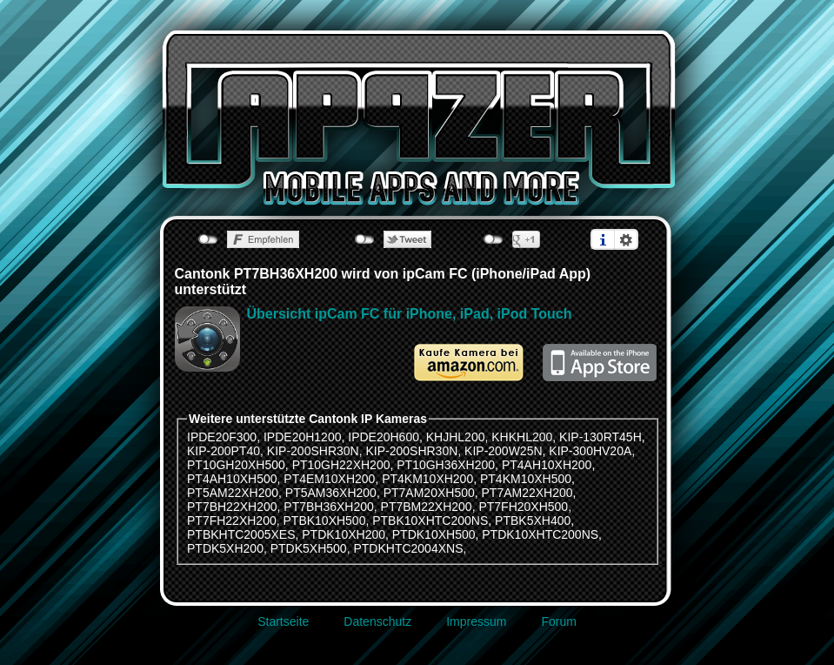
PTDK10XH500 (434, 534)
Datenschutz (377, 621)
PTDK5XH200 (225, 548)
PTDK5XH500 (308, 548)
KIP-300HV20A (590, 451)
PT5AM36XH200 (331, 493)
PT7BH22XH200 (232, 507)
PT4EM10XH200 (329, 479)
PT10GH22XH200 (341, 465)
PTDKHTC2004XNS (408, 548)
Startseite (283, 621)
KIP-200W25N (503, 451)
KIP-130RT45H (600, 437)
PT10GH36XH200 (446, 465)
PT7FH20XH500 (523, 507)
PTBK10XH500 (325, 520)
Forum (558, 621)
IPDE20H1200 (303, 437)
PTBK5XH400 (532, 520)
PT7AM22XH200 (527, 493)
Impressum (476, 621)
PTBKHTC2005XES (241, 534)
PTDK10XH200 (343, 534)
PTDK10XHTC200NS (540, 534)
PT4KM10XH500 (525, 479)
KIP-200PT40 (223, 451)
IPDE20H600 (383, 437)
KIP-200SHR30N (313, 451)
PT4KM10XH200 (427, 479)
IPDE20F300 (222, 437)
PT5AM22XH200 (232, 493)
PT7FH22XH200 (232, 520)
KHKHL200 (521, 437)
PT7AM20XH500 (429, 493)
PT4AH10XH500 (232, 479)
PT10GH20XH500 (236, 465)
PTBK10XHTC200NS (430, 520)
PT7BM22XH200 (426, 507)
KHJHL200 (455, 437)
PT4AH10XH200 (547, 465)
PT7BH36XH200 (329, 507)
